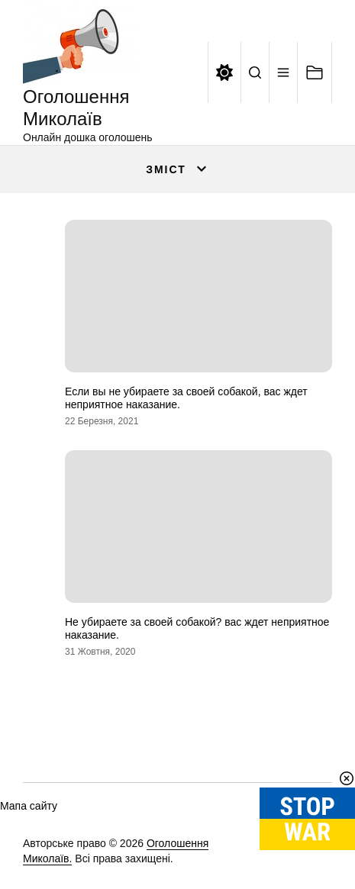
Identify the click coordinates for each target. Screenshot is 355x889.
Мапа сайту (28, 806)
